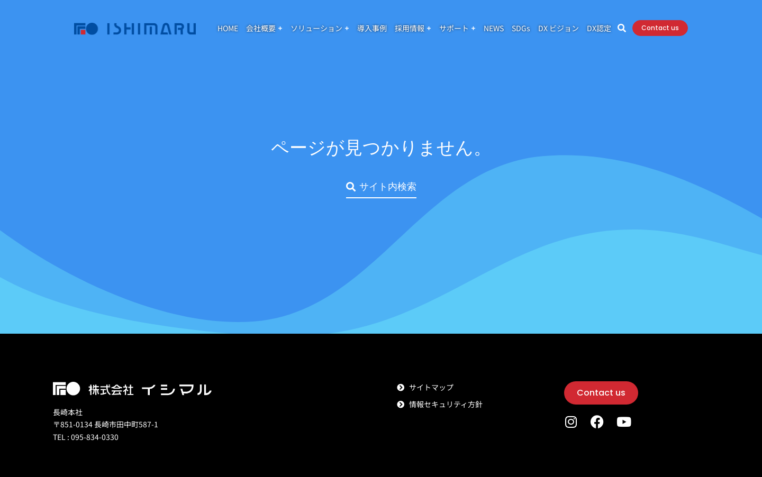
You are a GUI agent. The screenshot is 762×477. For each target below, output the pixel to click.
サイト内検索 (381, 186)
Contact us (697, 31)
